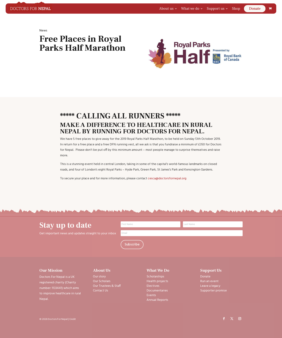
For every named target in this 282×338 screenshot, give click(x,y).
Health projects (157, 281)
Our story (99, 276)
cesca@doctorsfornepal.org (167, 178)
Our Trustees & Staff (107, 286)
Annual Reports (157, 300)
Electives (153, 286)
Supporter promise (213, 290)
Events (151, 295)
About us (166, 8)
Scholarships (155, 276)
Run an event (209, 281)
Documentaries (157, 290)
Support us (215, 8)
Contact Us (100, 290)
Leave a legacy (210, 286)
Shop (236, 8)
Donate (255, 8)
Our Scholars (101, 281)
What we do (190, 8)
